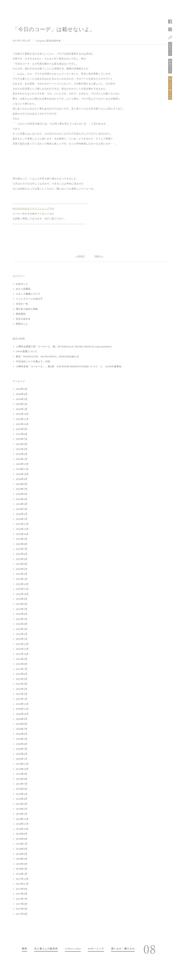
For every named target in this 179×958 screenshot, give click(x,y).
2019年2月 (21, 809)
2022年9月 (21, 599)
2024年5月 (21, 499)
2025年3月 (21, 449)
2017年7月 (21, 899)
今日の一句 (22, 304)
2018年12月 (22, 819)
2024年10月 (22, 474)
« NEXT (80, 256)
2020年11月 (22, 709)
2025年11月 (22, 419)
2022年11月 (22, 589)
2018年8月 (21, 839)
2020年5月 (21, 739)
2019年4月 (21, 799)
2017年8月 (21, 893)
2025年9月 (21, 429)
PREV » (99, 256)
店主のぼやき (53, 40)
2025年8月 (21, 434)
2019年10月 (22, 769)
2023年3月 (21, 569)
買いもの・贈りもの (123, 948)
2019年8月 (21, 779)
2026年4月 (21, 394)
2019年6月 (21, 789)
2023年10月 (22, 534)
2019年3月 (21, 804)
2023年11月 (22, 529)
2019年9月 (21, 774)
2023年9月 (21, 539)
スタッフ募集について (28, 294)
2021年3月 (21, 689)
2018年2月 (21, 868)
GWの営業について (26, 351)
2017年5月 (21, 908)
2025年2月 (21, 454)
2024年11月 (22, 469)
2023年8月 (21, 544)
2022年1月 (21, 639)
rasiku (21, 73)
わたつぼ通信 (23, 289)
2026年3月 (21, 399)
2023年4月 (21, 564)
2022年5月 (21, 619)
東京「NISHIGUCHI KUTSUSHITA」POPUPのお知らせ (47, 356)
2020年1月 (21, 759)
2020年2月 (21, 754)
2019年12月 (22, 764)
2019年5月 (21, 794)
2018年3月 (21, 864)
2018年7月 (21, 843)
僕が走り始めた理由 (27, 309)
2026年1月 (21, 409)
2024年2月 (21, 514)
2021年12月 (22, 644)
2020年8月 (21, 724)
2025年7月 (21, 439)
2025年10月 (22, 424)
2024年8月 (21, 484)
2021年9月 (21, 659)
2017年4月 (21, 914)
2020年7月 (21, 729)
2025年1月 (21, 459)
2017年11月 (22, 883)
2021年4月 (21, 684)
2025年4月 (21, 444)
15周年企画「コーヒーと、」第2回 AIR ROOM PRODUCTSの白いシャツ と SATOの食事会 (68, 366)
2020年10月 (22, 714)
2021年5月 (21, 679)
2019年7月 (21, 784)
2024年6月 (21, 494)
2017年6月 (21, 904)
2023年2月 (21, 574)
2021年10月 (22, 654)
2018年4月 (21, 858)
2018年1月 (21, 874)
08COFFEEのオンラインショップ (31, 208)
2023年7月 (21, 549)
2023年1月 (21, 579)
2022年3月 (21, 629)
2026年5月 (21, 389)
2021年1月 (21, 699)
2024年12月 (22, 464)
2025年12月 (22, 414)
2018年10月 (22, 829)
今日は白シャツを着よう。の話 (33, 361)
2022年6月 (21, 614)
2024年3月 (21, 509)
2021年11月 (22, 649)
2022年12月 (22, 584)
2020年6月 (21, 734)
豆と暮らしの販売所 (46, 948)
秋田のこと (22, 323)
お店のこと (22, 284)
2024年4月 (21, 504)
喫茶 (24, 948)
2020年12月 (22, 704)
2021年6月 (21, 674)
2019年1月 (21, 814)
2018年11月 (22, 824)
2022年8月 (21, 604)
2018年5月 (21, 854)
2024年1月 (21, 519)
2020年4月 (21, 744)
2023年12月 (22, 524)
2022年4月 (21, 624)
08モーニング (96, 948)
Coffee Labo (73, 948)
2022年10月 (22, 594)
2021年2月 (21, 694)
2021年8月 (21, 664)
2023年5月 (21, 559)
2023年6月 (21, 554)
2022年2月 (21, 634)
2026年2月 (21, 404)
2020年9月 (21, 719)
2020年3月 (21, 749)
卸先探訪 (21, 314)
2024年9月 (21, 479)
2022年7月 (21, 609)
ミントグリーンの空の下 (29, 298)
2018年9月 (21, 834)
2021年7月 (21, 669)
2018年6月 (21, 849)
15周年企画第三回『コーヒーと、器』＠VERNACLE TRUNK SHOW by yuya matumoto (64, 346)
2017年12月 (22, 879)
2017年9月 (21, 889)
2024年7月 (21, 489)
